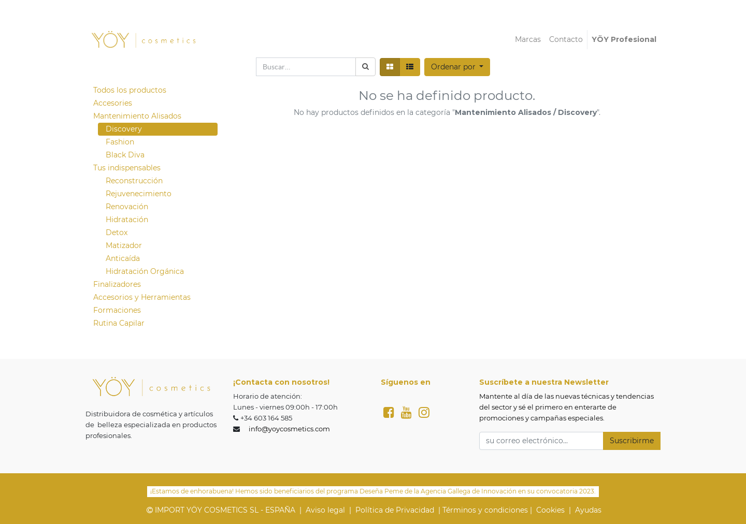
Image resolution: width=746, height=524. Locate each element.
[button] (457, 67)
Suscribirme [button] (632, 440)
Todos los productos (129, 90)
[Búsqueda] (365, 66)
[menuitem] (528, 39)
